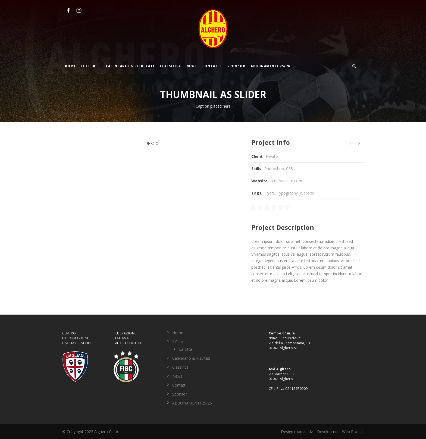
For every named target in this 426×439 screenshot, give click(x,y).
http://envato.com (286, 180)
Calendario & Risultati (130, 65)
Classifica (170, 65)
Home (70, 65)
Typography (287, 193)
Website (307, 193)
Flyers (269, 193)
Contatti (212, 65)
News (191, 65)
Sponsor (236, 65)
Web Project (353, 431)
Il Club (88, 65)
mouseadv (303, 431)
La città (185, 349)
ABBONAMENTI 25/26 (270, 65)
